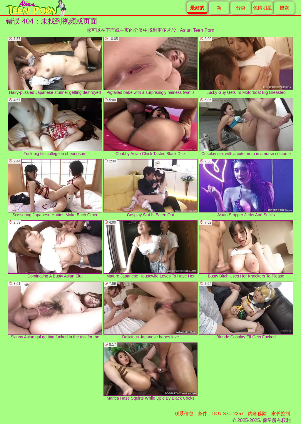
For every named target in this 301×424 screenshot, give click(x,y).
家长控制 (280, 413)
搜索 (284, 7)
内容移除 (257, 413)
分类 (240, 7)
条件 (202, 413)
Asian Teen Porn (197, 30)
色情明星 (262, 7)
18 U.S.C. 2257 (228, 413)
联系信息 (184, 413)
